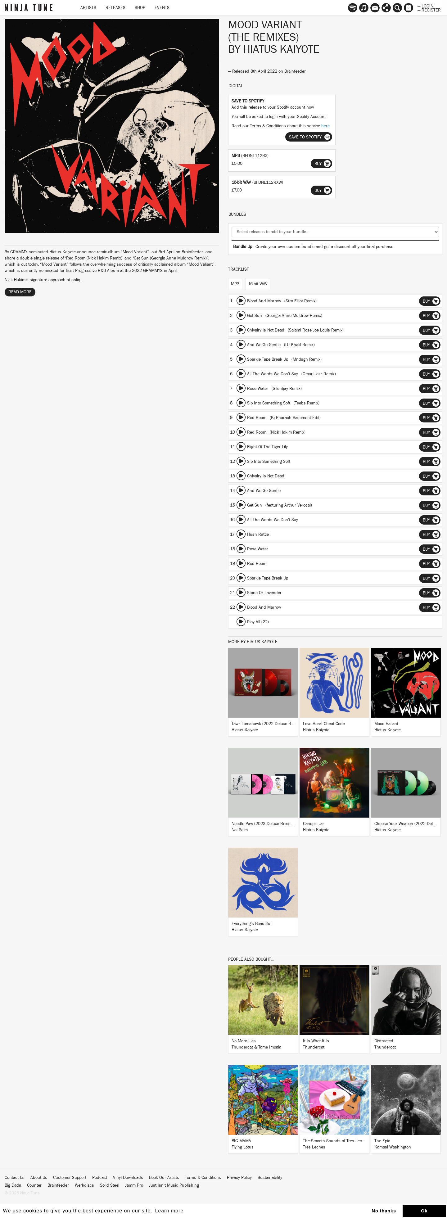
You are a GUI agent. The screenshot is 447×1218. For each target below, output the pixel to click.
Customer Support (69, 1177)
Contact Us (15, 1177)
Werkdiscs (84, 1185)
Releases (115, 8)
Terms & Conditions (203, 1177)
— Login (425, 5)
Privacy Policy (239, 1177)
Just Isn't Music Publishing (174, 1185)
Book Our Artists (164, 1177)
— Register (429, 9)
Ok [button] (424, 1210)
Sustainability (270, 1177)
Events (162, 8)
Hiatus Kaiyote (281, 49)
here (325, 126)
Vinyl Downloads (128, 1177)
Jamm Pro (134, 1185)
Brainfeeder (295, 71)
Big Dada (13, 1185)
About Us (38, 1177)
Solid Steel (109, 1185)
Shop (140, 8)
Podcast (99, 1177)
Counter (34, 1185)
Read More (20, 292)
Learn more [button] (169, 1210)
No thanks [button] (384, 1210)
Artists (88, 8)
